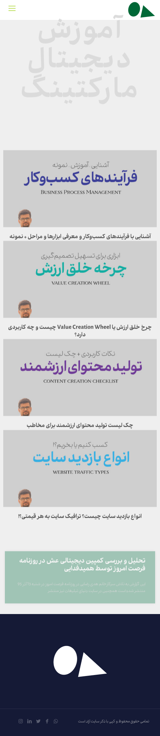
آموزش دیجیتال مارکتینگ (80, 58)
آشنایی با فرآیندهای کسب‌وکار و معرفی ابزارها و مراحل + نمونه (80, 256)
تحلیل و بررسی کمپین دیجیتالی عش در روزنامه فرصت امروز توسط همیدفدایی (82, 576)
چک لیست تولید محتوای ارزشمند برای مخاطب (80, 444)
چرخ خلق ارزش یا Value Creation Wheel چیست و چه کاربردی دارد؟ (80, 349)
